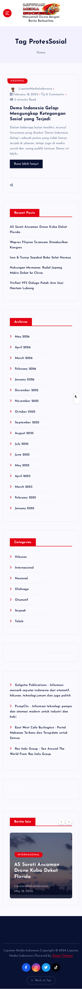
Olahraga (22, 589)
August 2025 (24, 433)
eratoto (15, 789)
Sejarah (20, 610)
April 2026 (22, 347)
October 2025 (25, 411)
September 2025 (27, 422)
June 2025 (22, 454)
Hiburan (21, 557)
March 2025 (23, 487)
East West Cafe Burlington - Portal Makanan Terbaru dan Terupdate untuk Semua (38, 733)
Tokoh (19, 621)
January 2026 (24, 379)
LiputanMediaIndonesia (31, 88)
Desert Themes (62, 955)
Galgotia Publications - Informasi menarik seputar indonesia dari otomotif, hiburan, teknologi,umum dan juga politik (40, 690)
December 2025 (26, 390)
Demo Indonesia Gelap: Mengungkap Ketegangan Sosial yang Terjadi (38, 113)
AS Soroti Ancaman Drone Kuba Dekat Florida (36, 870)
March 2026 (23, 358)
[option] (41, 865)
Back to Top (41, 980)
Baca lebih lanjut (26, 164)
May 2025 (22, 465)
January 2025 (24, 508)
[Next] (69, 821)
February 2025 (25, 497)
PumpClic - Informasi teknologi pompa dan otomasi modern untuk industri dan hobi (41, 712)
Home (41, 52)
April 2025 (22, 476)
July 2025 (21, 444)
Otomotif (21, 600)
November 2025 (26, 401)
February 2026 (25, 369)
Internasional (24, 567)
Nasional (17, 81)
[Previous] (61, 821)
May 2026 (22, 336)
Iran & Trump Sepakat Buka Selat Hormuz (40, 257)
